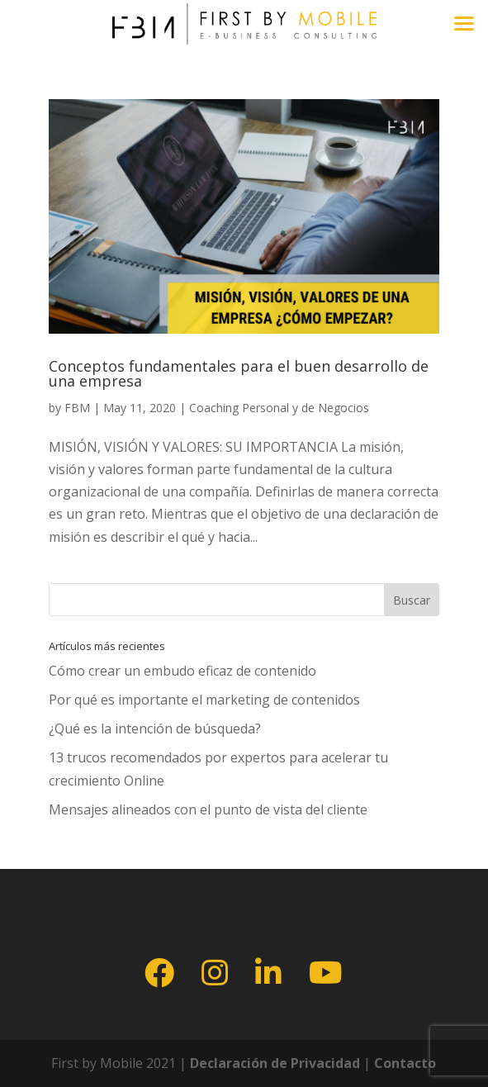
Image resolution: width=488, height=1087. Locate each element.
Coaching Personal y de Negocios (279, 407)
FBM (77, 407)
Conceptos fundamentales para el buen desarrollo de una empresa (239, 373)
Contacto (405, 1063)
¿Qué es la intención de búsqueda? (155, 728)
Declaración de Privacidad (273, 1063)
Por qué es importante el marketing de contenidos (204, 700)
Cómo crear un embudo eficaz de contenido (182, 671)
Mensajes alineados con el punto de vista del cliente (208, 809)
